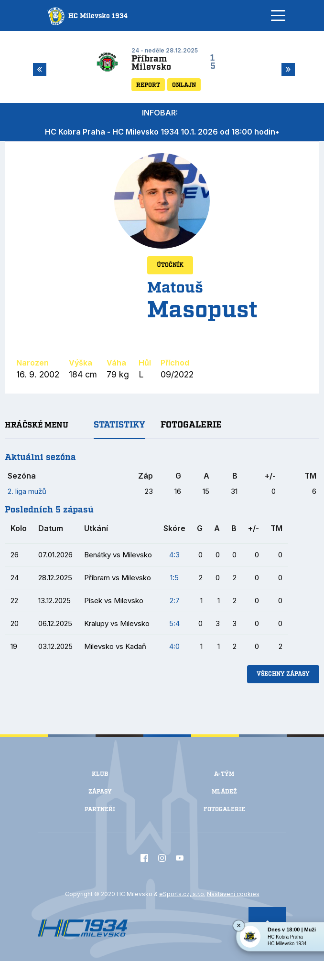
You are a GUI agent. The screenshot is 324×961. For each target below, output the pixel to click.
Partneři (100, 809)
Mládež (224, 791)
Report (148, 85)
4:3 (174, 554)
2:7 (175, 600)
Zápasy (100, 791)
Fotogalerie (224, 809)
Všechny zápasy (283, 674)
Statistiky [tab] (119, 425)
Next (286, 69)
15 (213, 62)
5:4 (174, 623)
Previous (38, 69)
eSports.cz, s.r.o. (182, 894)
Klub (100, 774)
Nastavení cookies (233, 894)
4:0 (174, 646)
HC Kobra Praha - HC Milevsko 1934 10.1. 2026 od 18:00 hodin (160, 131)
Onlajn (184, 85)
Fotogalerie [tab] (191, 425)
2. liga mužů (27, 491)
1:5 (174, 577)
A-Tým (224, 774)
